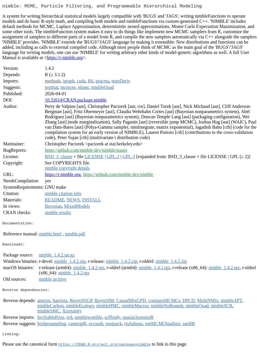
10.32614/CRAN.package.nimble (75, 101)
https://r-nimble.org (65, 58)
